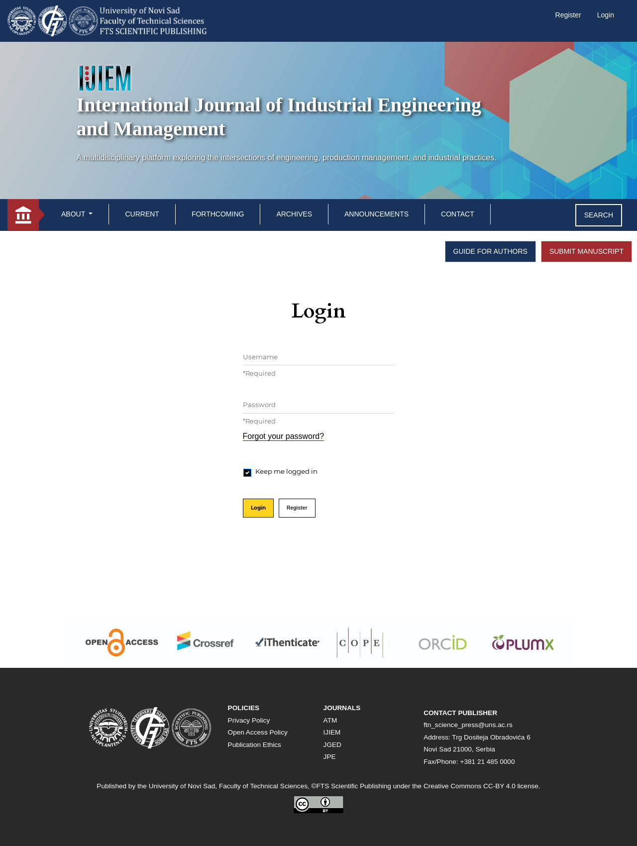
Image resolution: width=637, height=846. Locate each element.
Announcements (376, 214)
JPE (329, 756)
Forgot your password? (283, 436)
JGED (332, 744)
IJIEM (332, 732)
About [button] (74, 214)
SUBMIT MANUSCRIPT (586, 251)
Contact (457, 214)
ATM (330, 720)
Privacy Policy (249, 720)
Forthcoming (218, 214)
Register (568, 15)
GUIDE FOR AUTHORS (490, 251)
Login (605, 15)
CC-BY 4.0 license (510, 786)
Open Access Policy (258, 732)
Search (598, 215)
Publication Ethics (254, 744)
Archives (294, 214)
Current (142, 214)
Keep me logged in (286, 471)
